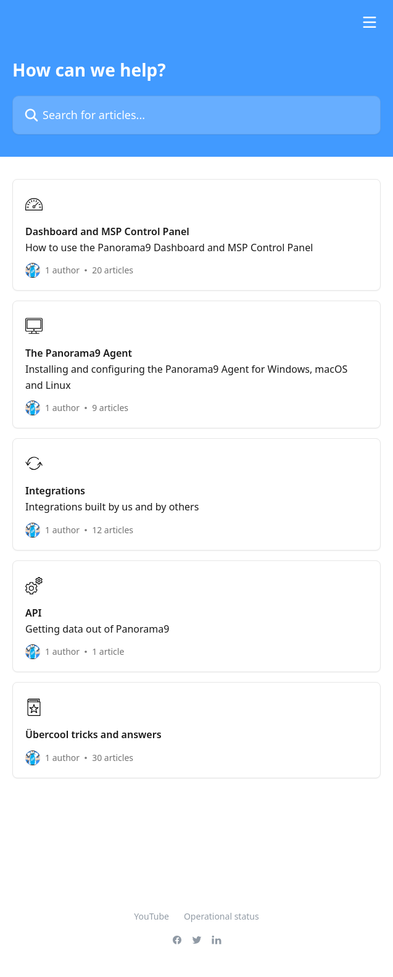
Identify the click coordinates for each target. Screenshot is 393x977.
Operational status (221, 916)
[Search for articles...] (196, 115)
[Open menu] (369, 22)
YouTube (151, 916)
